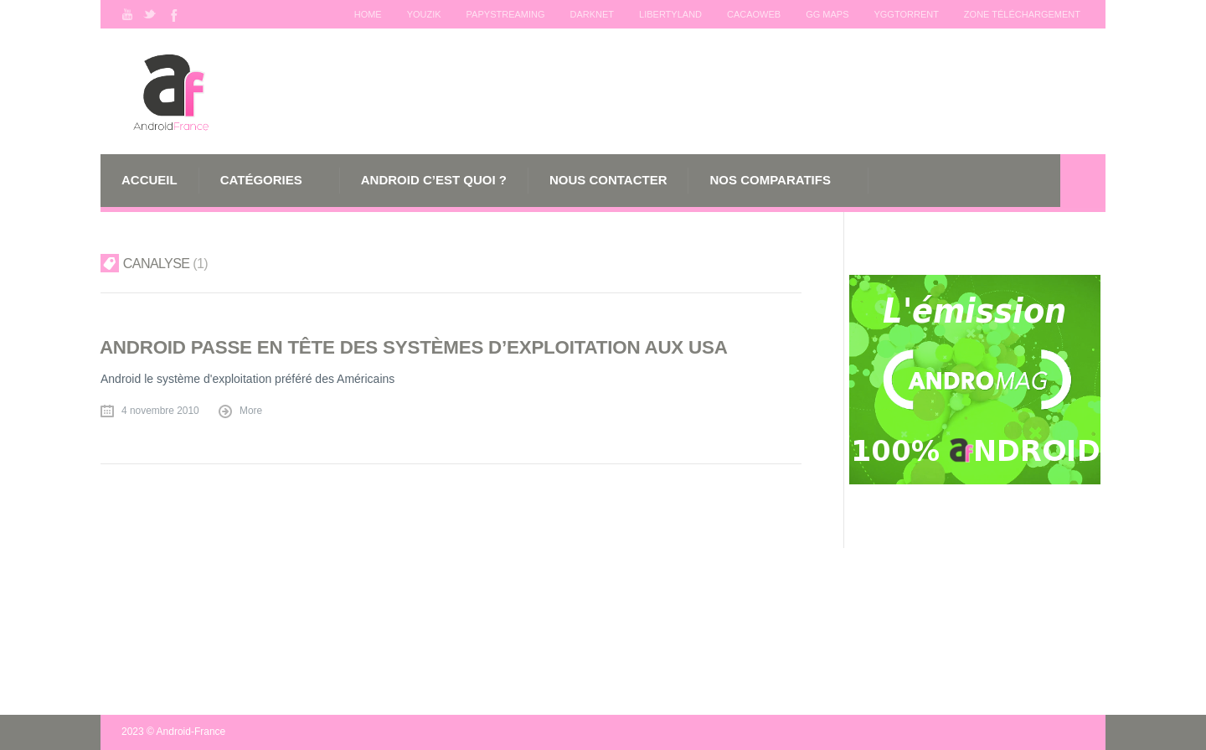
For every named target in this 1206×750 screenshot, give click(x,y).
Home (367, 14)
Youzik (423, 14)
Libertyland (670, 14)
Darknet (592, 14)
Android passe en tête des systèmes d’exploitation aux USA (414, 347)
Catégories (261, 180)
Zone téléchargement (1022, 14)
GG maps (827, 14)
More (251, 410)
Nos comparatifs (769, 180)
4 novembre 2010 (160, 410)
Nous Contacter (608, 180)
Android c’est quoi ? (434, 180)
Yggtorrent (906, 14)
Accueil (149, 180)
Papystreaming (505, 14)
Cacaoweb (754, 14)
